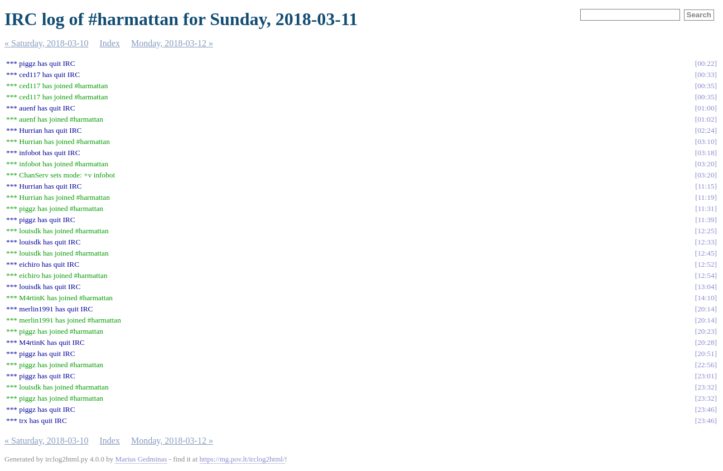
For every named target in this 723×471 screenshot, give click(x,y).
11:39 (706, 219)
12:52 (705, 264)
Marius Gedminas (141, 459)
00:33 (705, 74)
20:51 (705, 353)
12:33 (705, 242)
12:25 (705, 231)
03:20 (705, 164)
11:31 (706, 208)
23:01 (705, 376)
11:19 (706, 197)
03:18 (705, 152)
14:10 (705, 298)
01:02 (705, 119)
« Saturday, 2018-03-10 (46, 43)
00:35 (705, 85)
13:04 (705, 286)
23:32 (705, 387)
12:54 (705, 275)
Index (110, 43)
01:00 (705, 108)
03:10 (705, 141)
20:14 (705, 309)
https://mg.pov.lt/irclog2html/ (242, 459)
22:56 (705, 365)
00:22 (705, 63)
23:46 (705, 409)
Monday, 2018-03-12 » (172, 43)
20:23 (705, 331)
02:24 (705, 130)
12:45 (705, 253)
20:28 (705, 342)
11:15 (706, 186)
